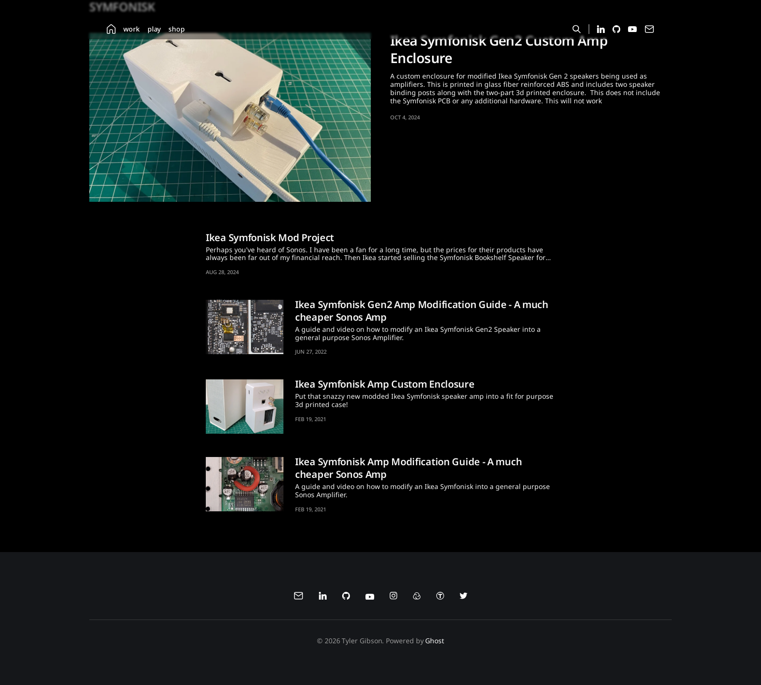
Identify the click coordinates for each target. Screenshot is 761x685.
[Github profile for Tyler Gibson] (616, 30)
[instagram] (393, 597)
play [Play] (154, 29)
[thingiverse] (440, 597)
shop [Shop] (176, 29)
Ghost (434, 640)
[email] (298, 597)
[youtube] (369, 597)
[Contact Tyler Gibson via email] (649, 31)
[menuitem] (111, 29)
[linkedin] (323, 597)
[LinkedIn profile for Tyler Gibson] (601, 30)
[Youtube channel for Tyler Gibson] (632, 29)
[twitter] (463, 597)
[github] (346, 597)
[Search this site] (576, 29)
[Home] (111, 28)
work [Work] (131, 29)
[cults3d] (417, 597)
